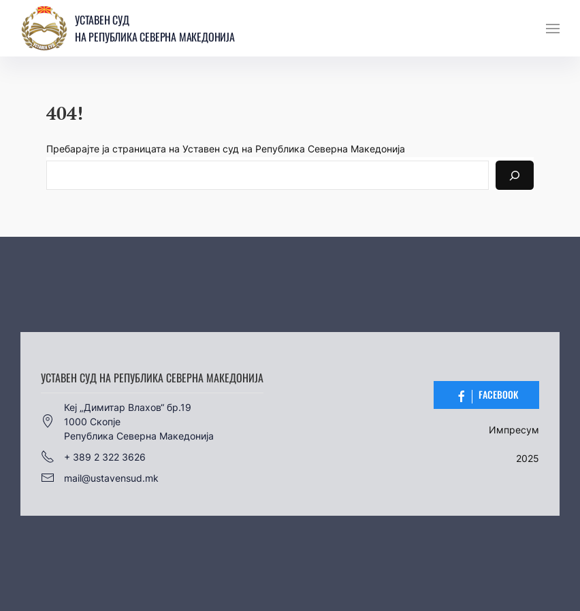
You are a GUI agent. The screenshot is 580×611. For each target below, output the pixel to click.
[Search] (515, 175)
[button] (553, 28)
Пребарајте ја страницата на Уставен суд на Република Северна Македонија (225, 148)
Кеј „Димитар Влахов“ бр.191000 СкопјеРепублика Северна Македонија (127, 421)
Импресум (514, 429)
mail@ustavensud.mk (100, 477)
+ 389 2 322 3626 (93, 456)
